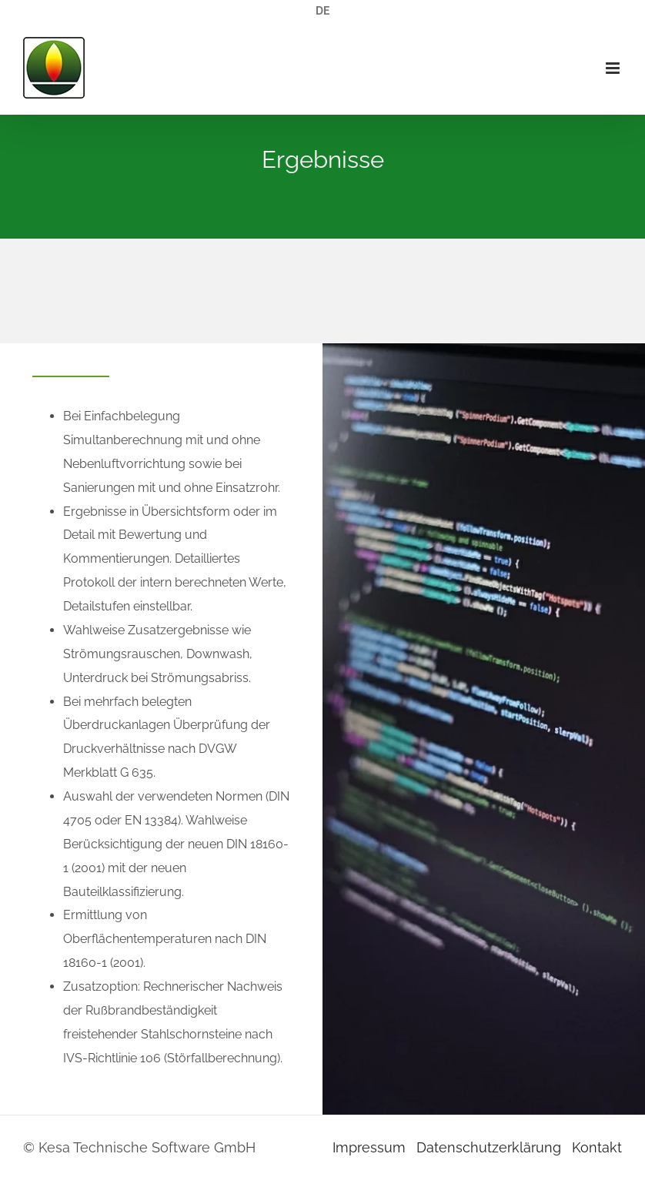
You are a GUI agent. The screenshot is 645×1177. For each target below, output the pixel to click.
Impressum (369, 1147)
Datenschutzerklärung (488, 1147)
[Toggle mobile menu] (614, 68)
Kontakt (597, 1147)
